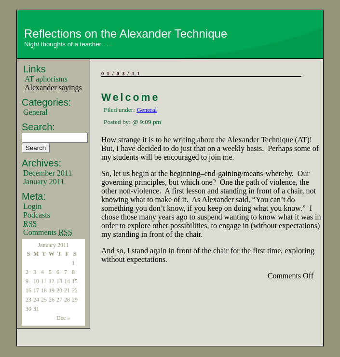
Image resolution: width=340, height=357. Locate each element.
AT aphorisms (46, 79)
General (35, 112)
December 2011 (47, 173)
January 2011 (43, 182)
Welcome (130, 97)
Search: (38, 127)
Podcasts (36, 215)
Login (32, 206)
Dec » (63, 318)
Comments (47, 232)
